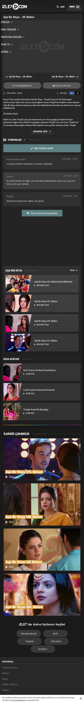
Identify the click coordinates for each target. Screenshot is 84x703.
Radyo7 (19, 688)
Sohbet (55, 620)
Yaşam (67, 611)
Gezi (42, 611)
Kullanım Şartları (10, 638)
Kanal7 (8, 688)
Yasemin (72, 688)
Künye (5, 651)
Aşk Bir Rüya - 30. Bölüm (67, 76)
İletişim (5, 665)
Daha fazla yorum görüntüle (42, 213)
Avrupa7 (30, 688)
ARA (61, 7)
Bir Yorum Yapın (42, 148)
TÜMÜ (73, 270)
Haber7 (55, 688)
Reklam (5, 645)
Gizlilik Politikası (10, 658)
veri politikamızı (19, 700)
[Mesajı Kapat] (81, 698)
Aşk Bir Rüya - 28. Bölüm (17, 76)
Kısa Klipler (62, 85)
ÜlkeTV (40, 688)
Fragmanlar (22, 85)
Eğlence (30, 620)
